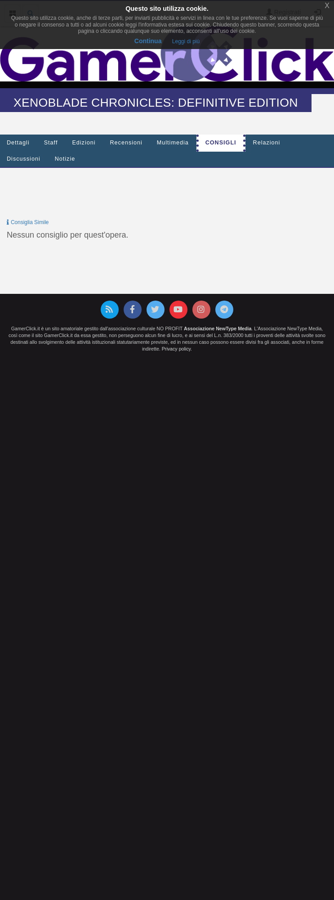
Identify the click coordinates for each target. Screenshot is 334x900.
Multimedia (173, 143)
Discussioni (23, 159)
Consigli (220, 143)
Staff (51, 143)
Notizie (65, 159)
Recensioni (126, 143)
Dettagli (18, 143)
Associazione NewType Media (217, 328)
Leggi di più (186, 41)
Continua (148, 41)
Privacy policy (176, 348)
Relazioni (267, 143)
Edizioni (83, 143)
